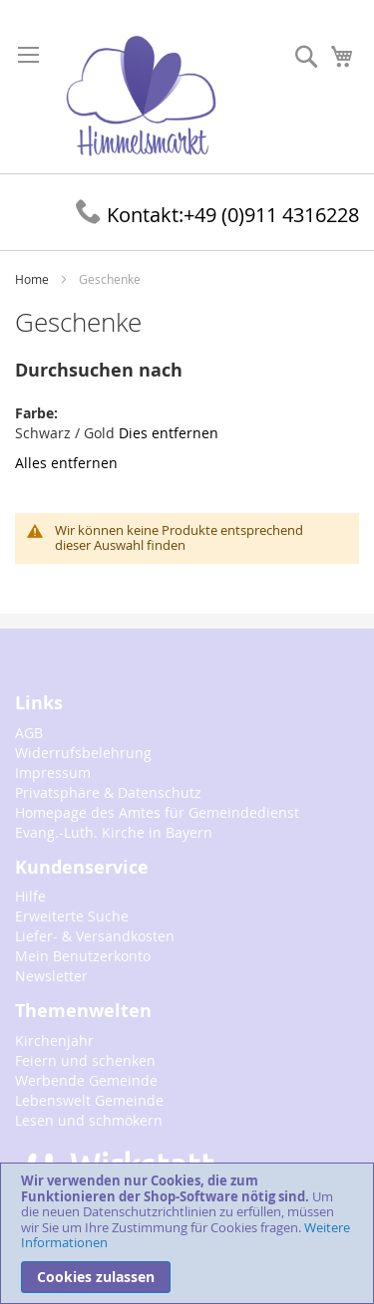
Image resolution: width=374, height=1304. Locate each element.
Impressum (53, 772)
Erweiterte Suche (72, 916)
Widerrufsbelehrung (83, 752)
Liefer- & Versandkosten (95, 935)
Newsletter (51, 975)
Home (33, 279)
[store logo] (141, 96)
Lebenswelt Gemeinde (89, 1100)
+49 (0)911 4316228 (217, 214)
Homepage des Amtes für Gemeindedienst (157, 812)
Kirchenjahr (54, 1040)
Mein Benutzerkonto (83, 955)
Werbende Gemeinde (86, 1080)
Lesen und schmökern (89, 1120)
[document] (187, 1233)
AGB (29, 732)
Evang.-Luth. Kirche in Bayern (113, 832)
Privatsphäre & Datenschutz (108, 792)
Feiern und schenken (85, 1060)
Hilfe (30, 896)
